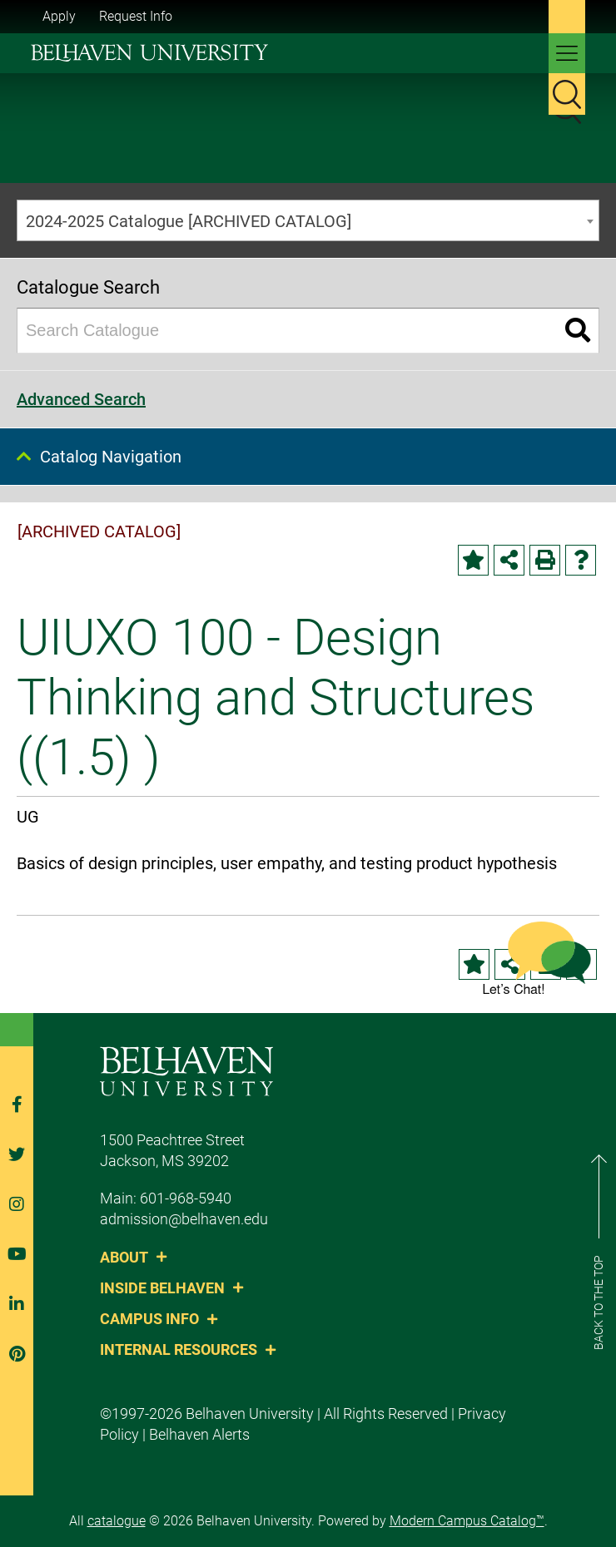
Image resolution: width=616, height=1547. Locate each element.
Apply (59, 16)
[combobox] (308, 220)
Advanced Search (81, 399)
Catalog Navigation (110, 457)
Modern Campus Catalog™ (467, 1521)
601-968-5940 (185, 1198)
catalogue (116, 1521)
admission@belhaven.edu (184, 1219)
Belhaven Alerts (199, 1434)
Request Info (135, 16)
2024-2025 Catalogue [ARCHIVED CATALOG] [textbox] (188, 221)
